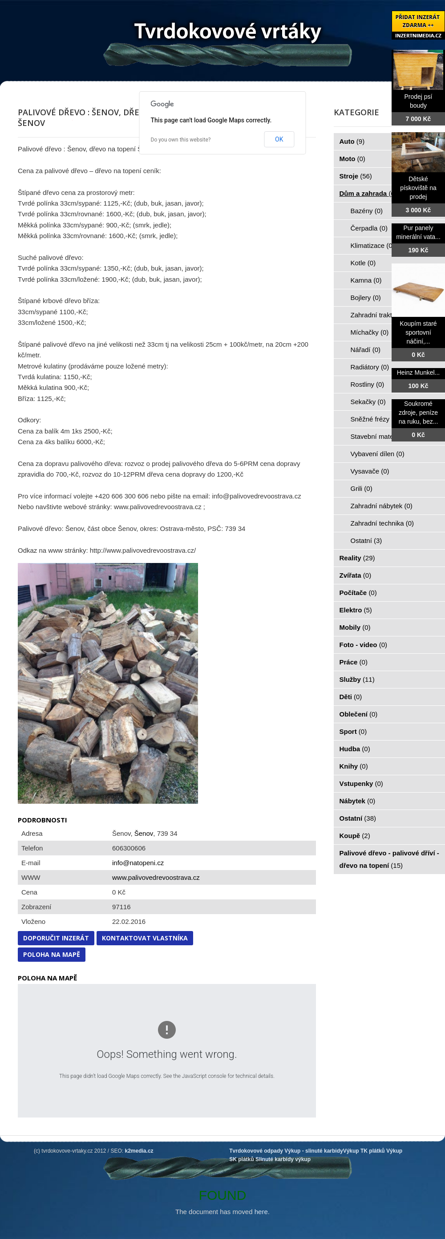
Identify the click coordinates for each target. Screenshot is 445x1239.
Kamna (366, 280)
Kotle (363, 263)
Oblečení (359, 714)
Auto (352, 141)
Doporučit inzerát (56, 938)
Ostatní (366, 540)
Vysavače (370, 471)
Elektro (356, 610)
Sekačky (368, 401)
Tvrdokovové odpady (256, 1151)
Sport (353, 731)
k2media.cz (139, 1151)
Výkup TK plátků (364, 1151)
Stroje (356, 176)
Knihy (354, 766)
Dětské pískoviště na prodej (418, 187)
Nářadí (366, 349)
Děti (351, 696)
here (261, 1211)
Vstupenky (361, 783)
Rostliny (367, 384)
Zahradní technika (382, 523)
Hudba (355, 749)
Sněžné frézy (375, 419)
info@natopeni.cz (138, 862)
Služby (357, 679)
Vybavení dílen (378, 454)
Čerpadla (369, 228)
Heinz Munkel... (418, 372)
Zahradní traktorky (383, 315)
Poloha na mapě (51, 954)
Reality (357, 558)
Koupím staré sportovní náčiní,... (418, 332)
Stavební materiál (382, 436)
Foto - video (364, 644)
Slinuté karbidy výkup (283, 1159)
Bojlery (366, 297)
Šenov (144, 833)
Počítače (358, 592)
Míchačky (370, 332)
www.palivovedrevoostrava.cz (156, 877)
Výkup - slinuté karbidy (313, 1151)
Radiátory (370, 367)
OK (279, 139)
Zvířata (356, 575)
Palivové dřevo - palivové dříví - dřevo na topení (389, 859)
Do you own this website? (181, 140)
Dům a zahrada (368, 193)
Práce (354, 662)
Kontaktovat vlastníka (145, 938)
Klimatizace (373, 245)
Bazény (367, 211)
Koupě (355, 835)
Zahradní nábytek (382, 506)
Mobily (355, 627)
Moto (352, 158)
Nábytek (358, 801)
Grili (361, 488)
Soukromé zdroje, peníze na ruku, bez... (418, 412)
